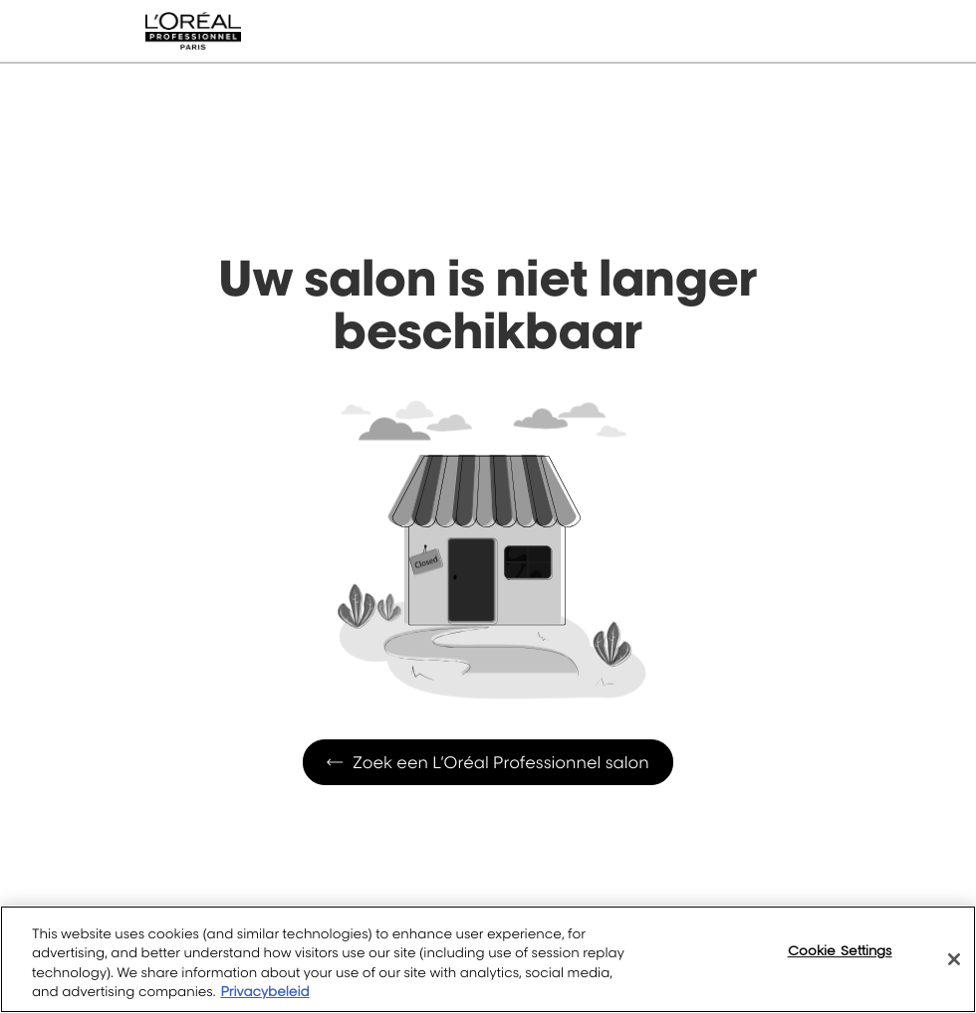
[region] (488, 959)
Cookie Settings (840, 950)
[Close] (954, 959)
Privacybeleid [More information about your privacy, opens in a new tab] (264, 992)
